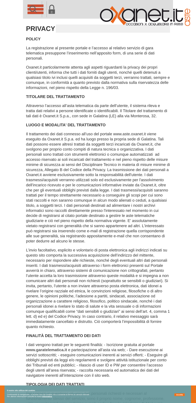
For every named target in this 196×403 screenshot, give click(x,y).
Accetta (179, 395)
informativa (47, 396)
